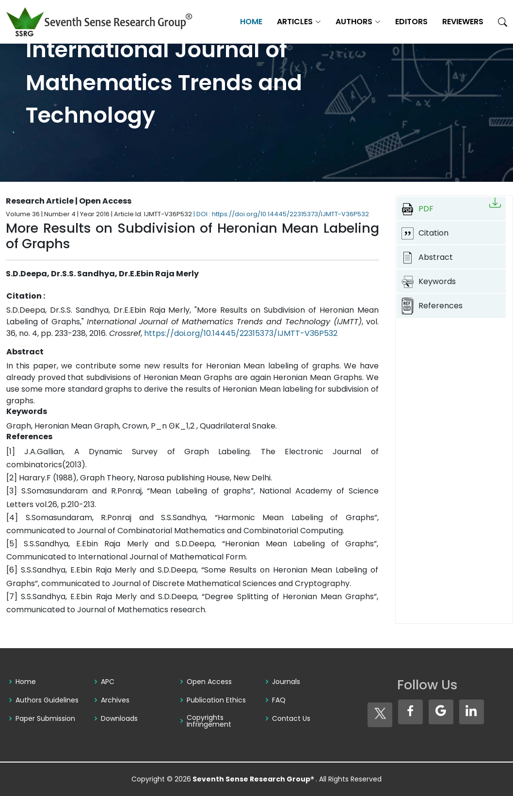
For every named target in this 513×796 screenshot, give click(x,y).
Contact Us (291, 718)
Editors (411, 21)
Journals (286, 681)
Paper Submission (45, 718)
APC (107, 681)
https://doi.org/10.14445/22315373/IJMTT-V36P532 (240, 333)
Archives (115, 700)
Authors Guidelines (47, 700)
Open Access (209, 681)
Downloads (119, 718)
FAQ (279, 700)
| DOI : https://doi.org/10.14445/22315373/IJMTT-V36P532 (281, 214)
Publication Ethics (216, 700)
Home (251, 21)
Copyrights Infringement (209, 721)
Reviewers (462, 21)
